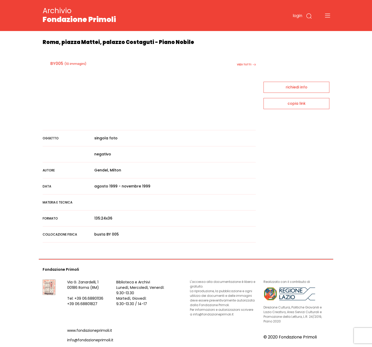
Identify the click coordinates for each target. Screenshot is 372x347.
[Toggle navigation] (327, 15)
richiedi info (296, 87)
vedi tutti (246, 64)
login (297, 16)
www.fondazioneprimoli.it (89, 330)
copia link (297, 103)
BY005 (56, 63)
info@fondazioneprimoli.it (90, 340)
